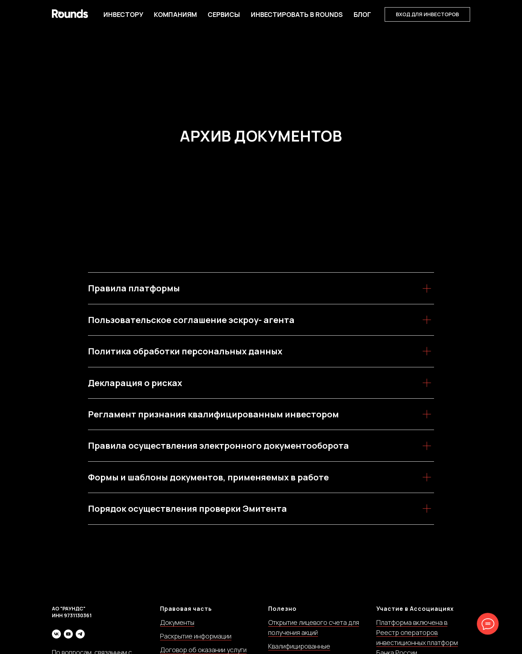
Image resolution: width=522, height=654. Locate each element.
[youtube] (68, 634)
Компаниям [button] (175, 14)
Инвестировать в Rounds (297, 14)
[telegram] (80, 634)
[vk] (56, 634)
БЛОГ (362, 14)
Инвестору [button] (123, 14)
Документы (177, 622)
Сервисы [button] (224, 14)
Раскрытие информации (195, 636)
